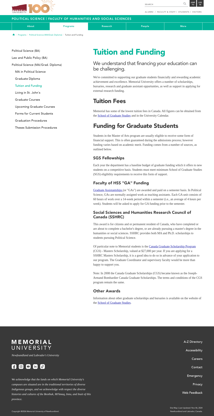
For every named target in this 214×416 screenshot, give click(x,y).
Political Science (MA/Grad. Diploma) (45, 35)
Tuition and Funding (28, 86)
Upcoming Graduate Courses (35, 107)
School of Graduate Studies (114, 115)
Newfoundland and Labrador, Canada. (186, 411)
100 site (42, 6)
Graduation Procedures (31, 120)
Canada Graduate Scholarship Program (172, 246)
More (183, 26)
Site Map (174, 408)
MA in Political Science (30, 72)
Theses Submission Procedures (36, 128)
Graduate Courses (27, 100)
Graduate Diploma (27, 79)
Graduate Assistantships (108, 190)
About (30, 26)
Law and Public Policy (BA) (29, 58)
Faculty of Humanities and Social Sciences (90, 19)
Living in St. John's (27, 92)
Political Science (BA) (26, 51)
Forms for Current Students (34, 113)
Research (107, 26)
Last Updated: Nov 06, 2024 (190, 408)
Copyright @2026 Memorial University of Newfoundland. (35, 411)
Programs (68, 26)
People (145, 26)
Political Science (29, 19)
